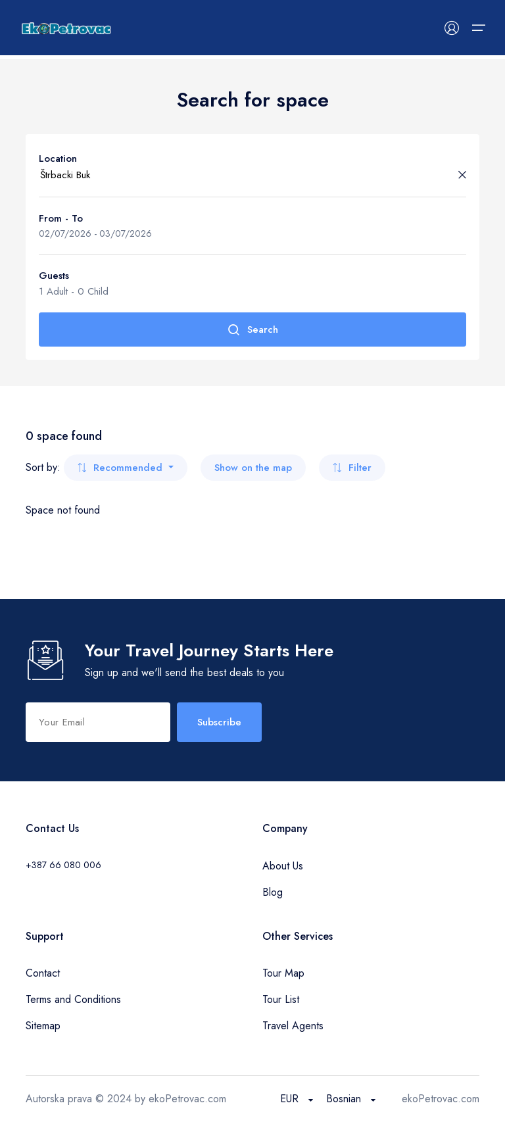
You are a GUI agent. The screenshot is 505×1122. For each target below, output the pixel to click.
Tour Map (283, 973)
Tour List (280, 999)
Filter (352, 467)
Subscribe (219, 722)
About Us (282, 865)
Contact (43, 973)
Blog (272, 892)
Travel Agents (293, 1025)
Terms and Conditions (73, 999)
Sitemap (43, 1025)
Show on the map (253, 467)
